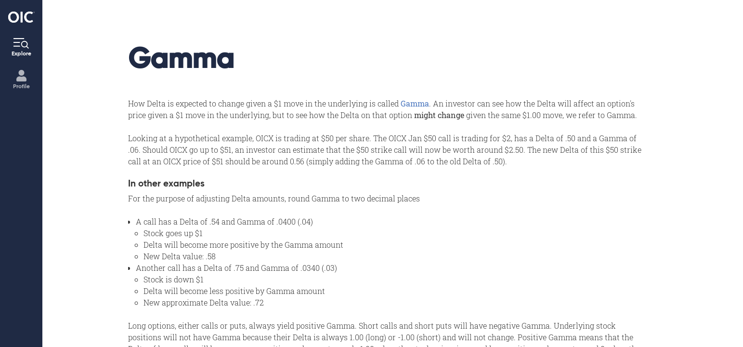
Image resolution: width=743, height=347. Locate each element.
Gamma (415, 103)
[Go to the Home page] (21, 17)
